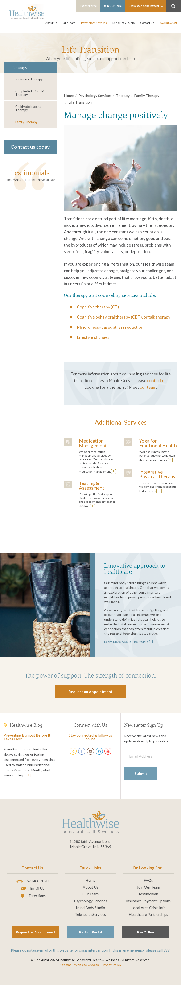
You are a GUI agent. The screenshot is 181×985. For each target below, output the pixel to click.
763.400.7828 (168, 22)
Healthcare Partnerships (148, 914)
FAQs (148, 880)
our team (148, 387)
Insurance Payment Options (148, 901)
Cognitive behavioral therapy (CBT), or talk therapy (123, 316)
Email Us (32, 888)
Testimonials (30, 172)
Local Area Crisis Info (148, 907)
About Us (51, 22)
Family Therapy (26, 122)
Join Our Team (113, 5)
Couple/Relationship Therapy (30, 92)
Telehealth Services (90, 914)
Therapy (123, 95)
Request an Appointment (146, 6)
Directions (32, 895)
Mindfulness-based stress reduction (110, 327)
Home (69, 95)
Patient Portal (88, 5)
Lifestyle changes (93, 337)
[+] (113, 471)
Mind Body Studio (123, 22)
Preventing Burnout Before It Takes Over (27, 737)
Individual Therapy (29, 79)
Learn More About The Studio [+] (128, 642)
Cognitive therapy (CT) (98, 306)
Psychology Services (94, 22)
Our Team (69, 22)
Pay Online (145, 932)
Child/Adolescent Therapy (28, 108)
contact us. (157, 380)
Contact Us (147, 22)
